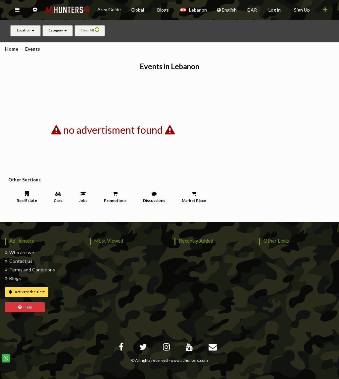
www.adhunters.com (189, 360)
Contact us (18, 261)
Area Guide (109, 9)
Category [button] (57, 30)
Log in (274, 10)
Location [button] (25, 30)
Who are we (19, 252)
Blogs (13, 278)
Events (32, 49)
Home (11, 49)
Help (25, 307)
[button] (17, 10)
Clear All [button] (89, 29)
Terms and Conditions (30, 269)
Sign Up (302, 10)
